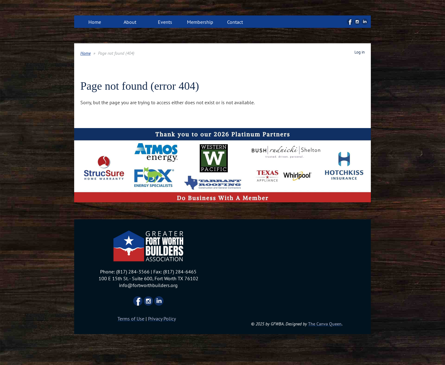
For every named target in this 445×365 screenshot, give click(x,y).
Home (85, 53)
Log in (359, 52)
